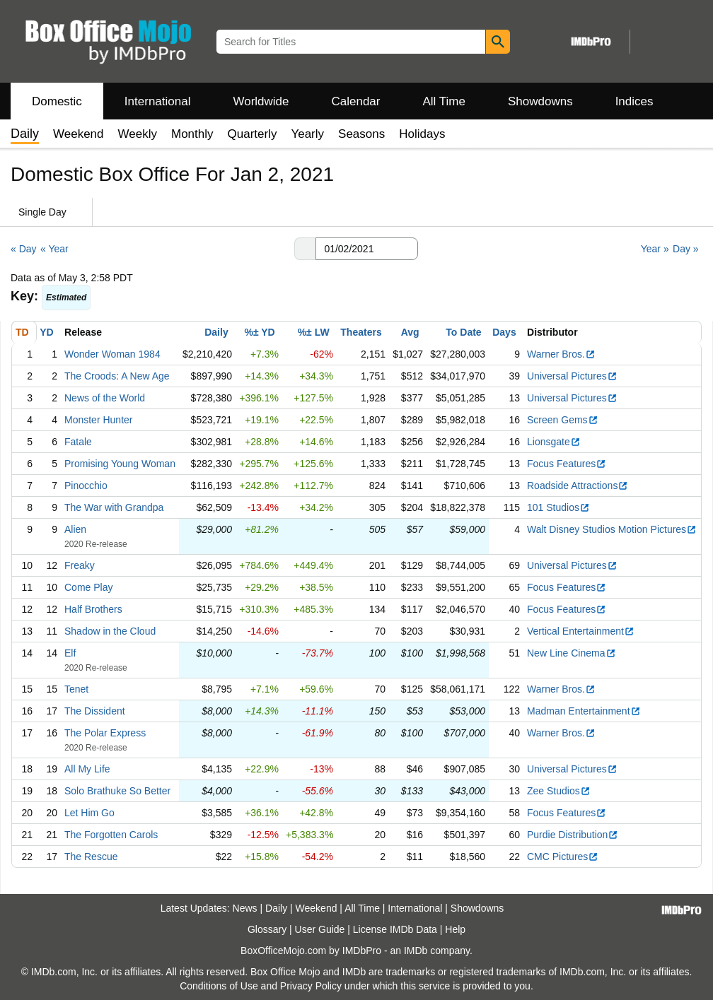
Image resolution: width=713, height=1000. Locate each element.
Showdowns (540, 101)
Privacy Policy (311, 986)
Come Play (88, 587)
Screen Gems (562, 419)
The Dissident (94, 711)
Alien (75, 529)
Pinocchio (86, 485)
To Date (463, 332)
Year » (655, 248)
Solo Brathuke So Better (117, 790)
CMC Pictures (562, 856)
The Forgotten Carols (111, 834)
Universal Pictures (572, 376)
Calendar (356, 101)
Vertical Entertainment (580, 631)
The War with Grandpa (113, 507)
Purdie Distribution (572, 834)
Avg (410, 332)
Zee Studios (559, 790)
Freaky (79, 565)
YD (46, 332)
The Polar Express (105, 733)
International (157, 101)
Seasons (361, 134)
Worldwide (261, 101)
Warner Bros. (561, 354)
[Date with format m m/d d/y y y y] (366, 248)
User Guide (320, 929)
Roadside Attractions (577, 485)
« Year (54, 248)
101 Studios (558, 507)
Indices (634, 101)
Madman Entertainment (584, 711)
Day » (686, 248)
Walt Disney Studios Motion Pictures (612, 529)
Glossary (267, 929)
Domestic (57, 101)
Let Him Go (89, 812)
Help (455, 929)
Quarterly (252, 134)
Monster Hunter (98, 419)
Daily (216, 332)
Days (504, 332)
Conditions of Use (219, 986)
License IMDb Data (395, 929)
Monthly (192, 134)
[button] (304, 248)
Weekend (78, 134)
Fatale (78, 441)
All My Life (87, 769)
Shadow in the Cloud (110, 631)
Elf (70, 653)
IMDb (415, 950)
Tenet (76, 689)
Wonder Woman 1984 (112, 354)
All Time (444, 101)
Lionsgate (554, 441)
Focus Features (566, 463)
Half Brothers (93, 609)
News (245, 908)
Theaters (360, 332)
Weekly (137, 134)
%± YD (259, 332)
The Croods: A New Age (117, 376)
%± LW (314, 332)
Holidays (422, 134)
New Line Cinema (571, 653)
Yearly (307, 134)
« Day (24, 248)
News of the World (104, 398)
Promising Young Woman (119, 463)
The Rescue (90, 856)
